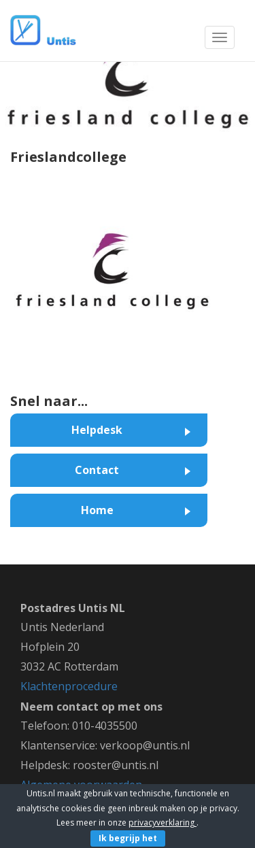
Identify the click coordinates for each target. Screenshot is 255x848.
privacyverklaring (163, 822)
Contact (97, 469)
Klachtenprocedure (69, 686)
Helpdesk (96, 429)
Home (97, 510)
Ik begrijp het (128, 838)
